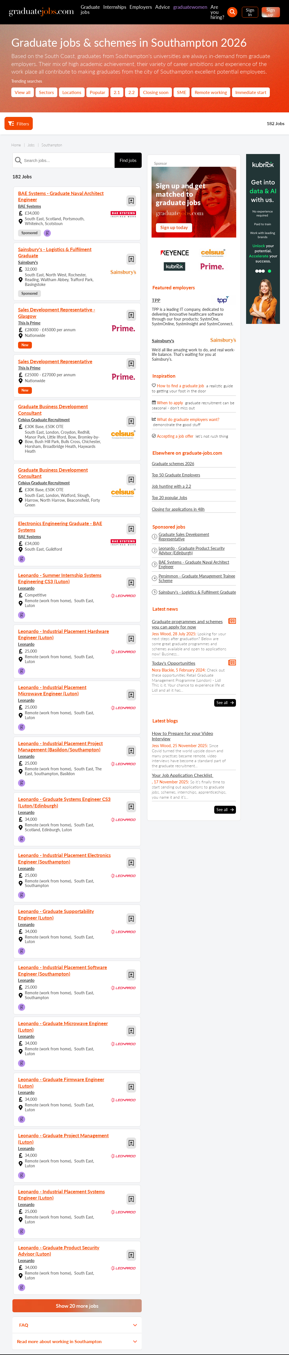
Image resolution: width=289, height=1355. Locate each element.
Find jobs (128, 160)
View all (22, 92)
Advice (162, 7)
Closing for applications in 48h (178, 509)
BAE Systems (29, 205)
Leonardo (26, 559)
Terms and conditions (115, 1343)
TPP (156, 300)
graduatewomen (190, 7)
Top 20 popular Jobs (169, 497)
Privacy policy (82, 1343)
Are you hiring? (217, 12)
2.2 (131, 92)
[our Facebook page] (210, 1326)
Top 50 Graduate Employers (176, 475)
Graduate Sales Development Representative (184, 536)
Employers (141, 7)
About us (36, 1343)
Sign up (270, 12)
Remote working (211, 92)
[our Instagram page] (226, 1326)
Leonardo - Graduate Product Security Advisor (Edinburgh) (192, 550)
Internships (114, 7)
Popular (97, 92)
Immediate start (250, 92)
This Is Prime (29, 308)
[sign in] (271, 1326)
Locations (71, 92)
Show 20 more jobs (77, 1265)
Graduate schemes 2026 (173, 463)
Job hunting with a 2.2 (171, 486)
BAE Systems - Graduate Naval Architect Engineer (194, 564)
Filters (18, 123)
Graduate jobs (90, 9)
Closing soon (155, 92)
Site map (16, 1343)
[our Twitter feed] (195, 1326)
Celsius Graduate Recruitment (44, 399)
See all (225, 703)
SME (181, 92)
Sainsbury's (28, 254)
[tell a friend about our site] (256, 1326)
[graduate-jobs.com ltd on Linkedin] (241, 1326)
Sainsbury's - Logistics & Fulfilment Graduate (197, 592)
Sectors (46, 92)
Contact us (56, 1343)
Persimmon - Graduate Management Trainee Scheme (197, 578)
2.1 (117, 92)
